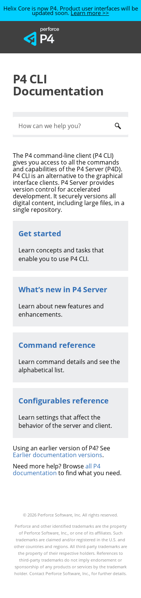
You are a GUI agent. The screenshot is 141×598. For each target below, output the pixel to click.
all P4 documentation (56, 469)
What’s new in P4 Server (62, 289)
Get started (39, 233)
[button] (117, 126)
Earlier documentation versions (57, 455)
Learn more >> (90, 13)
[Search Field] (70, 126)
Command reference (57, 345)
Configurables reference (63, 401)
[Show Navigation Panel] (107, 36)
